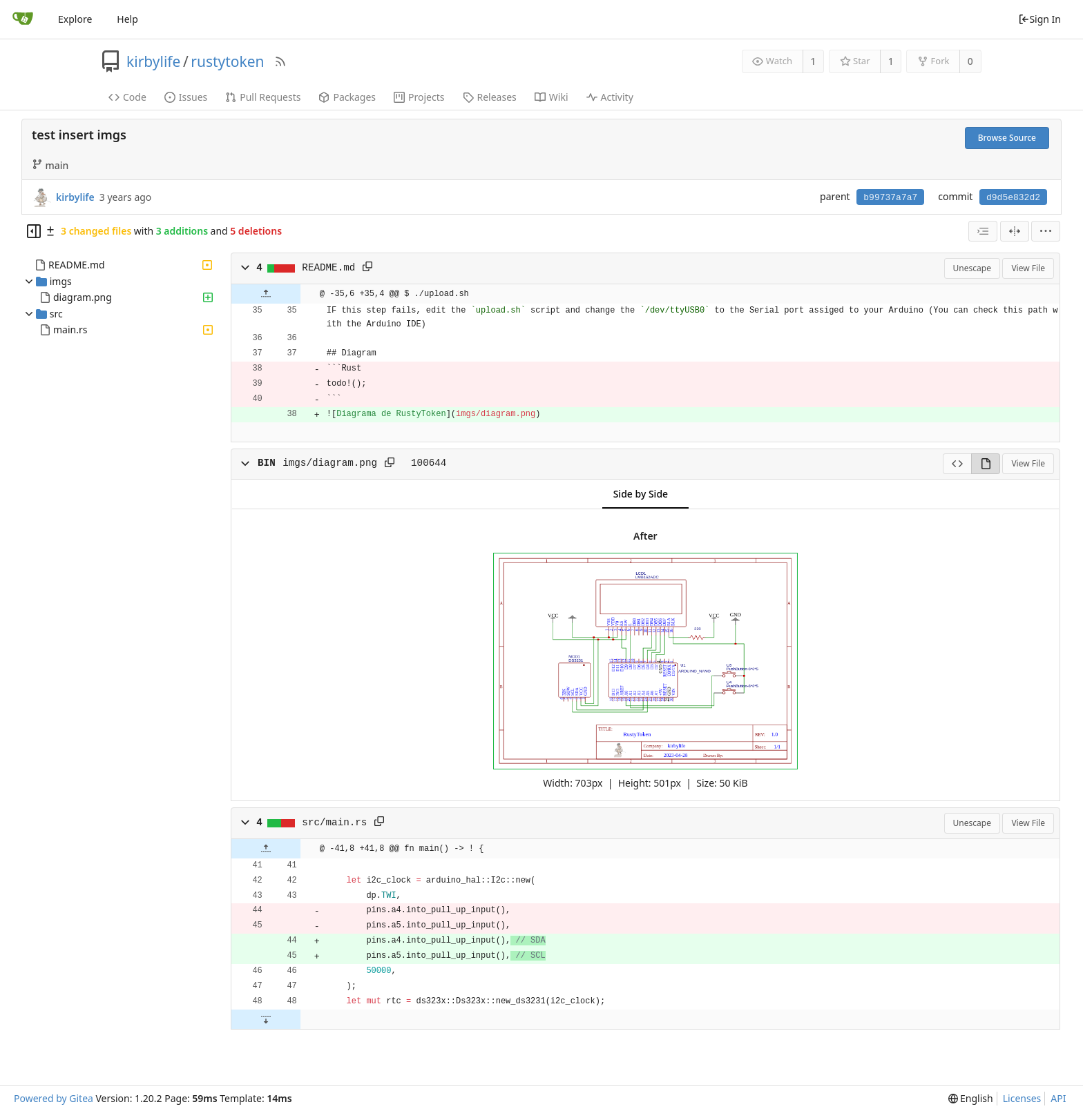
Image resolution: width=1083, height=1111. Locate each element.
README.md (76, 264)
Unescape (972, 268)
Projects (419, 97)
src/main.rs (334, 822)
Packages (347, 97)
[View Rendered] (985, 463)
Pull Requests (262, 97)
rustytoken (227, 61)
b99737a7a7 (890, 198)
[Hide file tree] (34, 231)
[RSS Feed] (280, 61)
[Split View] (1014, 231)
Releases (490, 97)
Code (127, 97)
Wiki (551, 97)
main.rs (70, 329)
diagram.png (82, 297)
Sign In (1039, 19)
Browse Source (1007, 138)
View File (1028, 268)
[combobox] (982, 231)
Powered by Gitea (53, 1098)
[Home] (22, 19)
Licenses (1022, 1098)
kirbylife (153, 61)
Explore (75, 19)
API (1058, 1098)
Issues (185, 97)
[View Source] (957, 463)
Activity (609, 97)
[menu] (1045, 231)
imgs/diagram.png (329, 463)
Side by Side (640, 493)
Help (127, 19)
